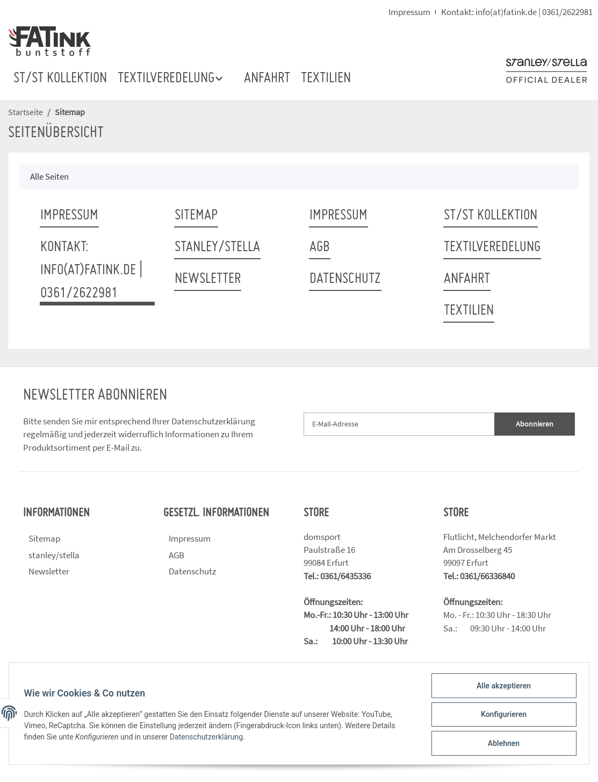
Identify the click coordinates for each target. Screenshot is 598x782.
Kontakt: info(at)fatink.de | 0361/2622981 (517, 12)
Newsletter (208, 279)
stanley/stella (217, 247)
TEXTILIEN (326, 79)
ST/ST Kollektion (60, 79)
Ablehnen (501, 744)
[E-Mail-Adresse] (399, 424)
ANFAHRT (267, 79)
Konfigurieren (501, 716)
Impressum (409, 12)
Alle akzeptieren (501, 688)
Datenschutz (345, 279)
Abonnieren (534, 424)
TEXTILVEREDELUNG (492, 247)
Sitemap (196, 216)
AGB (319, 247)
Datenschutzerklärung (213, 421)
